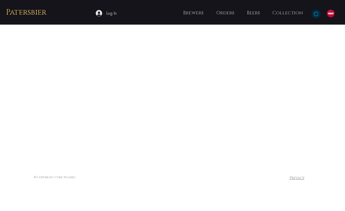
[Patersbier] (27, 12)
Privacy (297, 178)
